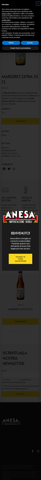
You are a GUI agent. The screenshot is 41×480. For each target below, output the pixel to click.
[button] (38, 3)
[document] (20, 240)
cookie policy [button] (6, 20)
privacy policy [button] (6, 13)
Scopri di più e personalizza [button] (20, 48)
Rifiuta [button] (11, 43)
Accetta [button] (30, 43)
